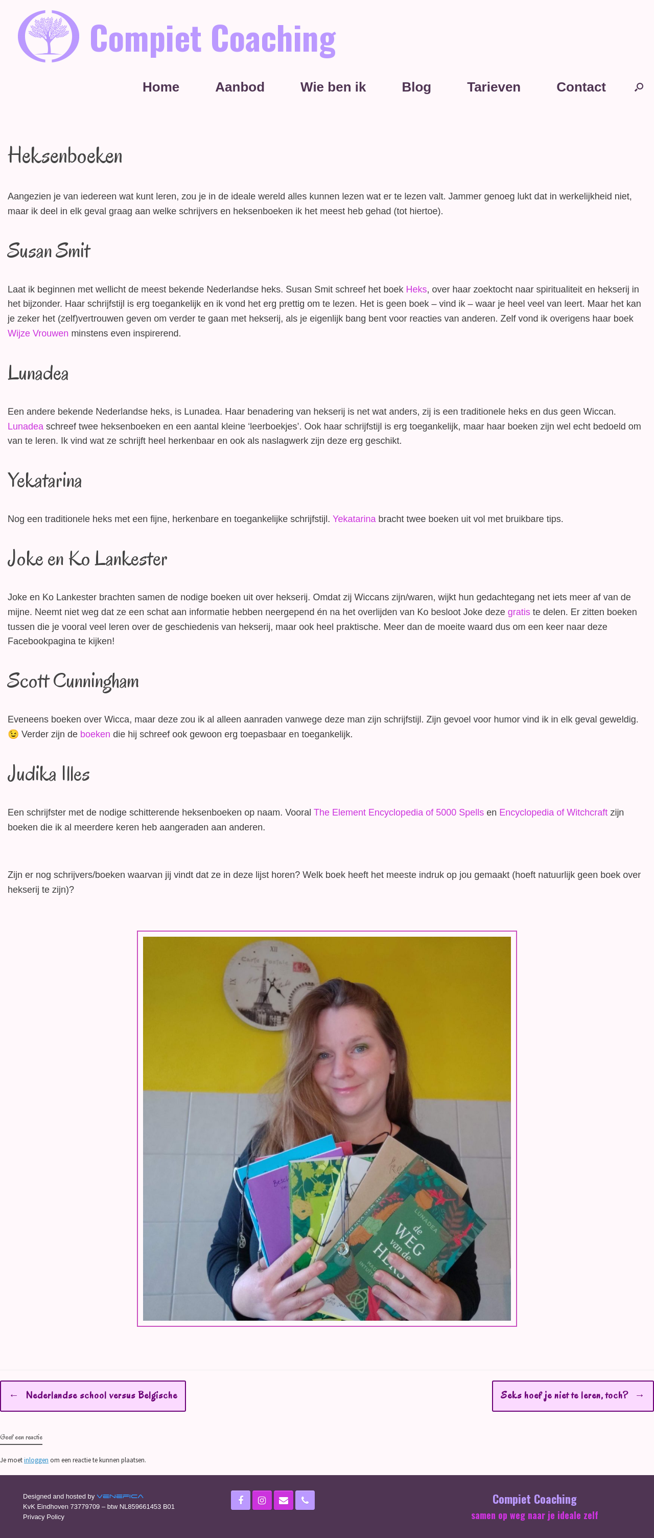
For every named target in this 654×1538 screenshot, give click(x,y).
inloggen (36, 1460)
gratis (519, 612)
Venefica (120, 1496)
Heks (416, 289)
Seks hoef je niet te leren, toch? (573, 1396)
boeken (95, 734)
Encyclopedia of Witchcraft (553, 812)
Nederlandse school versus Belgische (93, 1396)
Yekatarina (354, 519)
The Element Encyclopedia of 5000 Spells (399, 812)
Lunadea (25, 426)
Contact (581, 87)
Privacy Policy (43, 1517)
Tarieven (494, 87)
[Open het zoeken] (639, 87)
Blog (416, 87)
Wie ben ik (333, 87)
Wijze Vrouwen (38, 333)
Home (161, 87)
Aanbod (240, 87)
